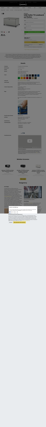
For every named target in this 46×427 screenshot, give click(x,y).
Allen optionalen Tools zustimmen (19, 222)
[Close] (36, 207)
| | (13, 211)
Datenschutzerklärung (26, 220)
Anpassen (10, 222)
